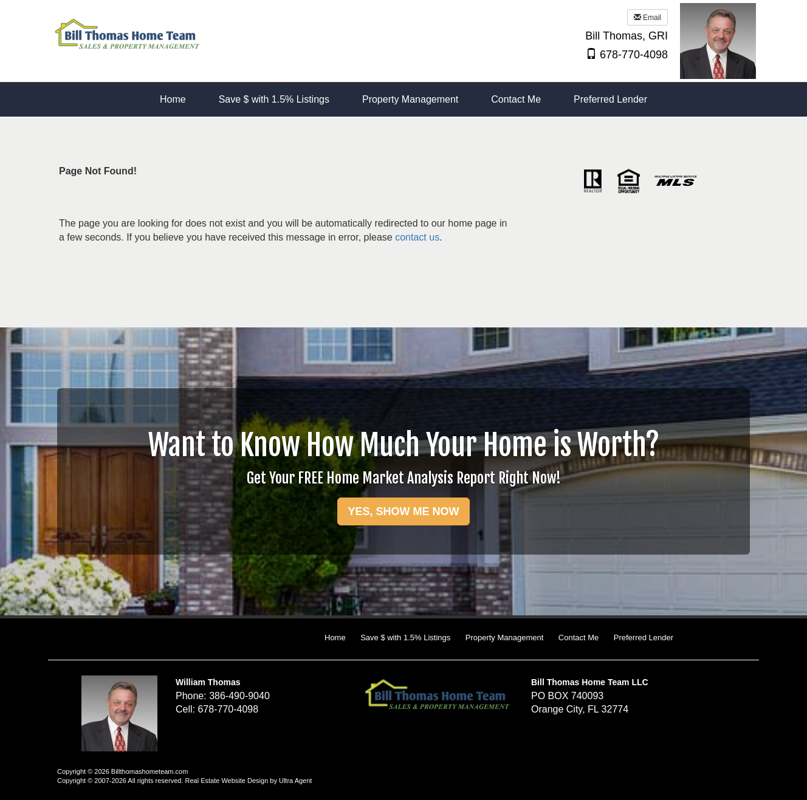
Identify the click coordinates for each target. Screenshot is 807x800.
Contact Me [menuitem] (516, 99)
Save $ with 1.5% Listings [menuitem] (274, 99)
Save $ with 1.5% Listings (405, 637)
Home (335, 637)
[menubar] (403, 100)
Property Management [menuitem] (410, 99)
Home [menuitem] (173, 99)
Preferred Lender (643, 637)
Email (647, 17)
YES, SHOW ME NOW (403, 511)
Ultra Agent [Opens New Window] (295, 780)
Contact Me (578, 637)
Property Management (504, 637)
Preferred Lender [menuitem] (610, 99)
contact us (417, 237)
